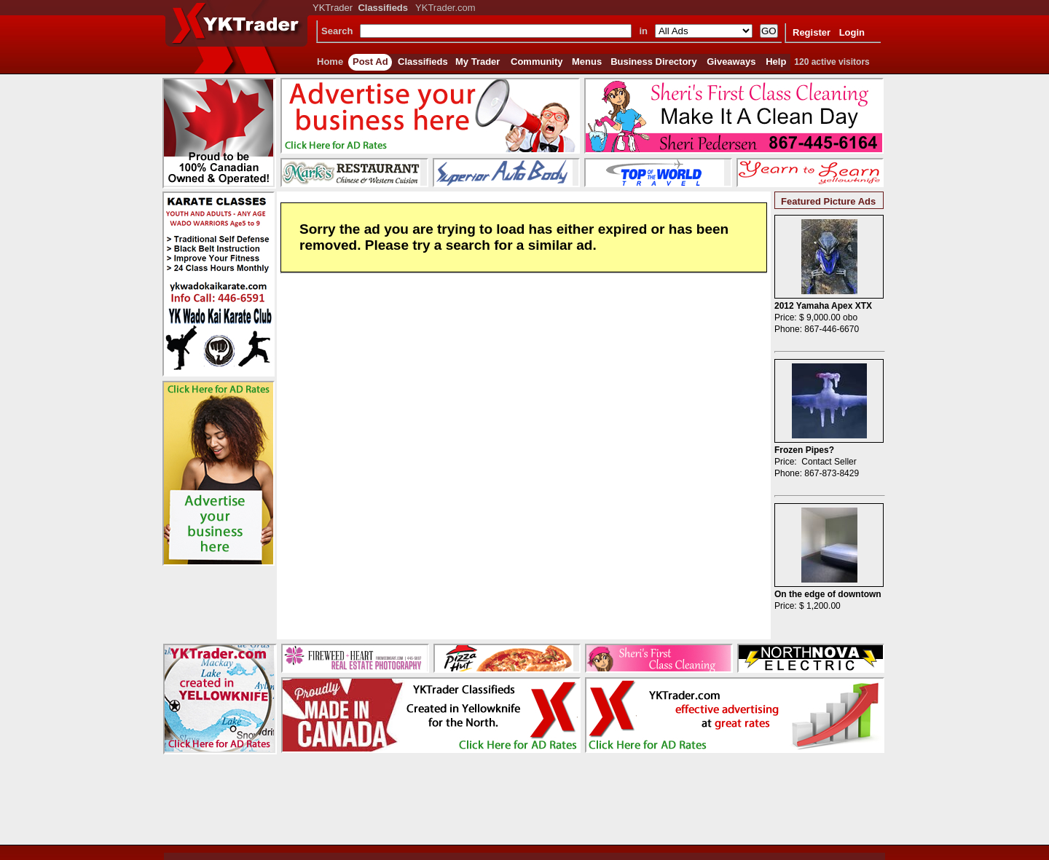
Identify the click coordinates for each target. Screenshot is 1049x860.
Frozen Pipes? (804, 450)
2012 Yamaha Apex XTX (823, 306)
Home (330, 61)
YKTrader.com (445, 7)
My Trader (477, 61)
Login (852, 32)
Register (811, 32)
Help (776, 61)
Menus (587, 61)
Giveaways (731, 61)
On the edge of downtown (827, 594)
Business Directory (653, 61)
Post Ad (370, 61)
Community (537, 61)
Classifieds (423, 61)
